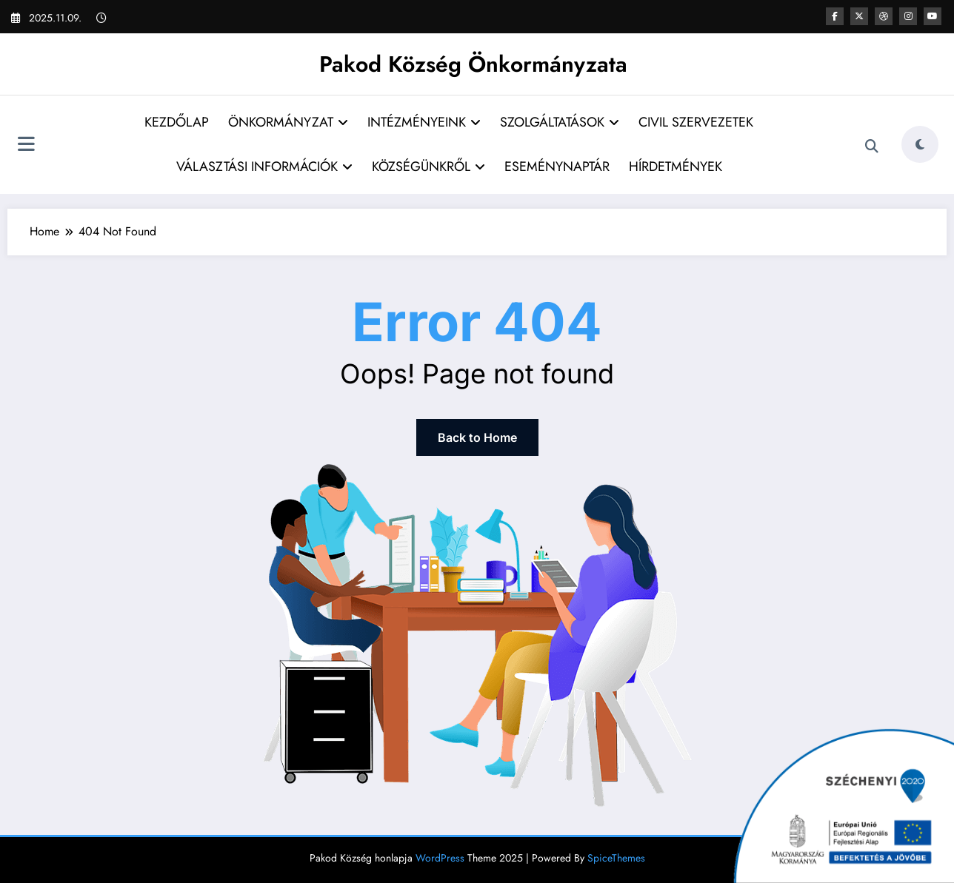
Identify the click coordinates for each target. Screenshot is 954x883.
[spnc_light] (919, 144)
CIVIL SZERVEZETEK (695, 122)
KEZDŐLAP (176, 122)
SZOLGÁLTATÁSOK (559, 122)
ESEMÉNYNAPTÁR (557, 166)
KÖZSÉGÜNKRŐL (428, 166)
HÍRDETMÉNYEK (675, 166)
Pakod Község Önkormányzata (473, 64)
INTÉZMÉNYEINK (424, 122)
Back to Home (477, 437)
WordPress (440, 857)
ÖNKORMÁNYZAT (288, 122)
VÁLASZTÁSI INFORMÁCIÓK (264, 166)
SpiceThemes (616, 857)
